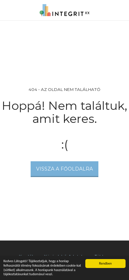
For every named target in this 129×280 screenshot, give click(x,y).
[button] (7, 9)
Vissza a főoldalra (64, 169)
